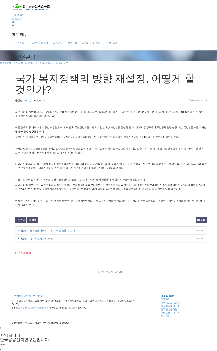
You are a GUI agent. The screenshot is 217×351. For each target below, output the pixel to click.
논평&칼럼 (5, 62)
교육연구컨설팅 (39, 42)
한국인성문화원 (169, 309)
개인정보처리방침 (21, 295)
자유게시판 (31, 62)
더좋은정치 (167, 299)
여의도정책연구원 (170, 312)
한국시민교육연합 (170, 302)
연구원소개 (20, 42)
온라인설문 (62, 62)
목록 (201, 220)
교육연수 (58, 42)
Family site (167, 295)
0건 (28, 100)
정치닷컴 (165, 316)
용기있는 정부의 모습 (41, 238)
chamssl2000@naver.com (34, 307)
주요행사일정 (47, 62)
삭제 (32, 220)
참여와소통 (111, 42)
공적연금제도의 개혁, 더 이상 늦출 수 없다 (52, 230)
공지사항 (18, 62)
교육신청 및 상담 (91, 42)
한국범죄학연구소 (170, 306)
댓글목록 (23, 253)
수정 (21, 220)
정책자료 (72, 42)
